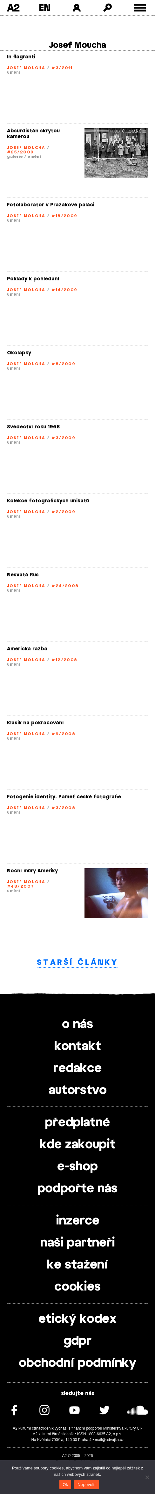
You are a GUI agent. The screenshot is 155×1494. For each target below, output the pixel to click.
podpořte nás (77, 1188)
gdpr (77, 1341)
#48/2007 (20, 886)
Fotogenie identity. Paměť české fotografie (64, 797)
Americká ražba (27, 649)
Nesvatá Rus (23, 575)
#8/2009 (63, 364)
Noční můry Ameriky (32, 871)
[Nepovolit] (147, 1477)
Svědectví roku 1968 (33, 427)
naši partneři (77, 1243)
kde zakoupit (78, 1144)
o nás (77, 1024)
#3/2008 (63, 808)
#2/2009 (63, 512)
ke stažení (77, 1265)
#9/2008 (63, 734)
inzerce (77, 1221)
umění (14, 72)
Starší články (77, 962)
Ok (65, 1484)
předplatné (77, 1122)
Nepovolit (86, 1484)
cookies (77, 1287)
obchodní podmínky (77, 1363)
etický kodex (77, 1319)
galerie (15, 156)
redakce (77, 1068)
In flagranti (21, 57)
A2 (13, 8)
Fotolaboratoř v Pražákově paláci (50, 205)
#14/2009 (64, 290)
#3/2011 (61, 68)
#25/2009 (20, 152)
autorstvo (78, 1090)
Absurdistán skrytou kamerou (33, 134)
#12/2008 (64, 660)
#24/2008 (65, 586)
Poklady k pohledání (33, 279)
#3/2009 (63, 438)
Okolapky (19, 353)
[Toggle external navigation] (140, 8)
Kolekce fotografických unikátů (48, 501)
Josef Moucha (26, 68)
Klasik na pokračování (35, 723)
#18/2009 (64, 216)
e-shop (77, 1166)
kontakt (77, 1046)
